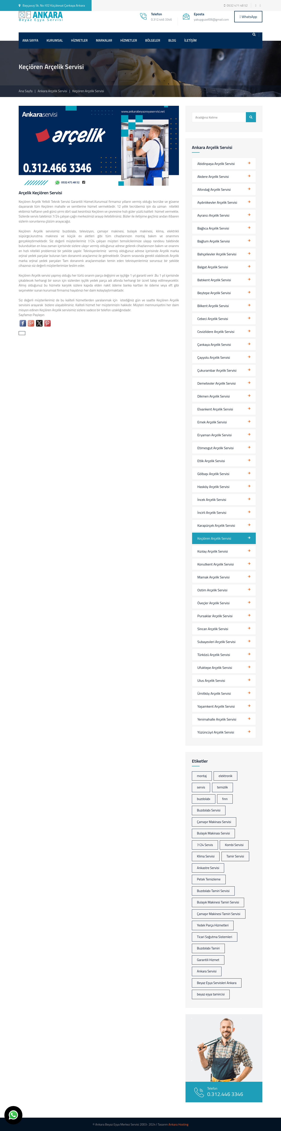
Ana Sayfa (25, 91)
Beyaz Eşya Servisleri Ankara (216, 982)
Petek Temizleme (209, 879)
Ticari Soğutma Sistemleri (214, 936)
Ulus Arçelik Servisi (211, 680)
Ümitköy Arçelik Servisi (214, 693)
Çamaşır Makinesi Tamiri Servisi (218, 913)
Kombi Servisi (234, 844)
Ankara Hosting (178, 1124)
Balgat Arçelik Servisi (212, 267)
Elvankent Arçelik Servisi (215, 409)
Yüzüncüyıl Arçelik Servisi (215, 732)
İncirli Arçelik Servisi (211, 512)
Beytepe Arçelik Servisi (214, 292)
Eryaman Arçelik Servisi (214, 435)
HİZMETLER (79, 40)
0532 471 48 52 (237, 5)
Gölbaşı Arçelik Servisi (213, 473)
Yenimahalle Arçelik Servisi (216, 719)
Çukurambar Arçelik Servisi (216, 370)
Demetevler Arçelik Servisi (216, 383)
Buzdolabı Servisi (208, 810)
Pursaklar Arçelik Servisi (214, 616)
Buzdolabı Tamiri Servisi (213, 890)
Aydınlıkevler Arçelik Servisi (217, 202)
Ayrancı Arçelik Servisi (213, 215)
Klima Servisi (205, 856)
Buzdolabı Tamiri (208, 948)
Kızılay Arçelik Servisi (212, 551)
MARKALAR (104, 40)
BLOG (172, 40)
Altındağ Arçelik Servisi (214, 189)
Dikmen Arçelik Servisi (213, 396)
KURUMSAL (55, 40)
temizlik (222, 787)
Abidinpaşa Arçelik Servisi (216, 163)
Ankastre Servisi (208, 867)
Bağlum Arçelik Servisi (213, 241)
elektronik (225, 775)
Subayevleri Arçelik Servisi (216, 641)
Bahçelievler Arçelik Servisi (216, 254)
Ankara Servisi (206, 971)
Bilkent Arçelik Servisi (213, 305)
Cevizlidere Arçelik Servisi (215, 331)
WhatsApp (248, 16)
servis (201, 787)
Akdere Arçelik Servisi (213, 176)
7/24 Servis (205, 844)
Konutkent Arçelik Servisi (215, 564)
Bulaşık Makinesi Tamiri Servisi (218, 902)
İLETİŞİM (190, 40)
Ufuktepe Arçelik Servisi (214, 667)
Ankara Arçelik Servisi (53, 91)
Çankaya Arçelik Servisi (214, 344)
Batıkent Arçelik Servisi (214, 280)
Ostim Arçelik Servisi (212, 590)
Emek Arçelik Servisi (212, 422)
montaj (202, 775)
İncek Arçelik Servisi (211, 499)
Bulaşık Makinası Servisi (213, 833)
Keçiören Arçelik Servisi (214, 538)
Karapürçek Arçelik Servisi (216, 525)
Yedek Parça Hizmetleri (213, 925)
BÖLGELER (152, 40)
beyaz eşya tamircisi (211, 994)
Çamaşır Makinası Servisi (214, 821)
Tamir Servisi (235, 856)
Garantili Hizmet (208, 959)
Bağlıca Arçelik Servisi (213, 228)
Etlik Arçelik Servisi (211, 460)
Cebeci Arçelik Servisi (212, 318)
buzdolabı (203, 798)
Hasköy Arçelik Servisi (213, 486)
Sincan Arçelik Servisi (212, 628)
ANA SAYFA (30, 40)
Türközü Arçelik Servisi (213, 654)
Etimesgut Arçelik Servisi (215, 448)
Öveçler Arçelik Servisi (213, 603)
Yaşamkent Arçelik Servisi (216, 706)
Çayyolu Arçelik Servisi (213, 357)
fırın (225, 798)
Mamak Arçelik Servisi (213, 577)
